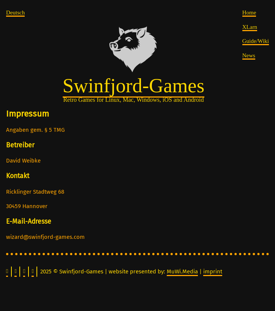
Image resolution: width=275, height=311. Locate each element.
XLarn (249, 27)
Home (249, 12)
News (248, 55)
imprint (212, 271)
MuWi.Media (182, 271)
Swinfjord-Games (133, 85)
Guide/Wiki (255, 41)
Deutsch (15, 12)
